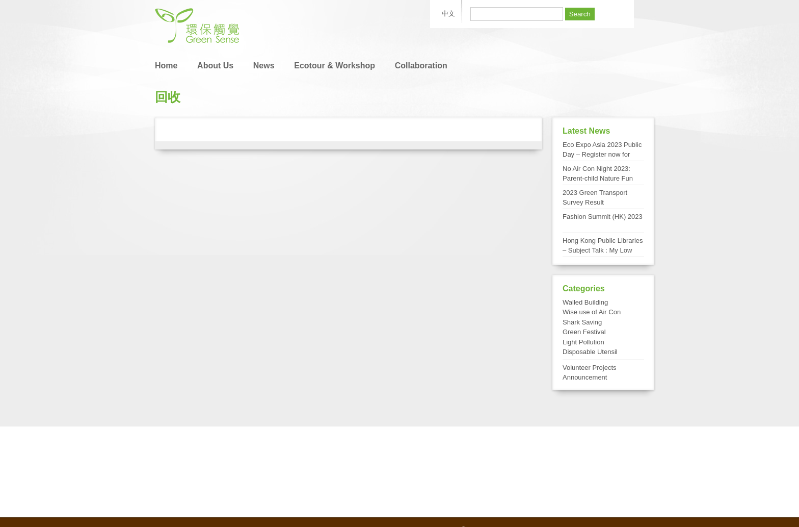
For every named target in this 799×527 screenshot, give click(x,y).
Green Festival (584, 332)
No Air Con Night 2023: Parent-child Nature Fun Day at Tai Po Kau (598, 178)
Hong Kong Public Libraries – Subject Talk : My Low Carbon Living (603, 250)
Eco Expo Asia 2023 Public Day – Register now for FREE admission (602, 154)
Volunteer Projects (590, 367)
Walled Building (585, 302)
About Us (215, 65)
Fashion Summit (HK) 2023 (603, 216)
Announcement (585, 377)
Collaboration (421, 65)
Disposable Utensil (590, 352)
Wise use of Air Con (592, 312)
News (264, 65)
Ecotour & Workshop (334, 65)
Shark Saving (582, 322)
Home (166, 65)
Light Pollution (583, 342)
